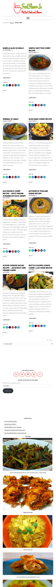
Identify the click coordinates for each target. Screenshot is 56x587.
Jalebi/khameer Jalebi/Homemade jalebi (28, 577)
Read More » (7, 77)
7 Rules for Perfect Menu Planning (14, 430)
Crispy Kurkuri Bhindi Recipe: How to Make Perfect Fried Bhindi (28, 472)
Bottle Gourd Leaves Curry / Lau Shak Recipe (40, 266)
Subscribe (8, 391)
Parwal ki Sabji (10, 119)
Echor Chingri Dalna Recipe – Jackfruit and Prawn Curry (14, 268)
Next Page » (49, 340)
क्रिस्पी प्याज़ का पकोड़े (28, 512)
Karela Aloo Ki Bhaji (13, 48)
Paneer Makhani (28, 550)
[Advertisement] (28, 35)
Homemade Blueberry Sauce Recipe (15, 433)
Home (12, 23)
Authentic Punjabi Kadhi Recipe (38, 192)
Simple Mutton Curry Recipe (39, 49)
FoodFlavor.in (28, 7)
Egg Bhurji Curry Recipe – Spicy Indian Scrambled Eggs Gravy (14, 193)
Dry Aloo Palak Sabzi (10, 421)
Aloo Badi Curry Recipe (40, 119)
